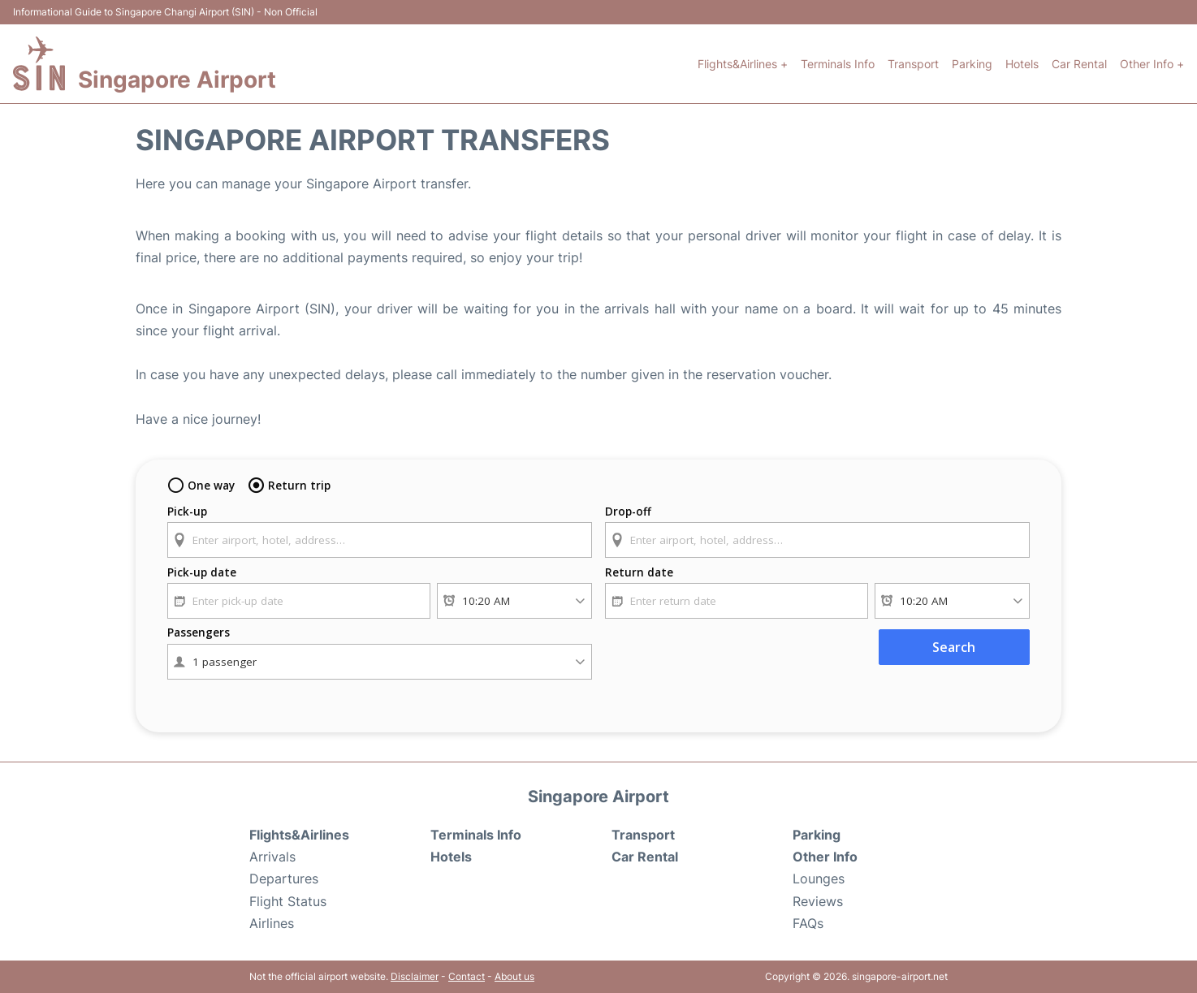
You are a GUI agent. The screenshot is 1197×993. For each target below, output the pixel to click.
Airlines (271, 923)
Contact (466, 976)
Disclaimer (415, 976)
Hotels (1022, 64)
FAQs (808, 923)
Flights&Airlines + (743, 64)
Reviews (818, 901)
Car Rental (1079, 64)
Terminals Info (838, 64)
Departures (283, 878)
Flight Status (287, 901)
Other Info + (1152, 64)
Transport (913, 64)
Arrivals (272, 856)
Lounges (819, 878)
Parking (972, 64)
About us (514, 976)
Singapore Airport (177, 79)
